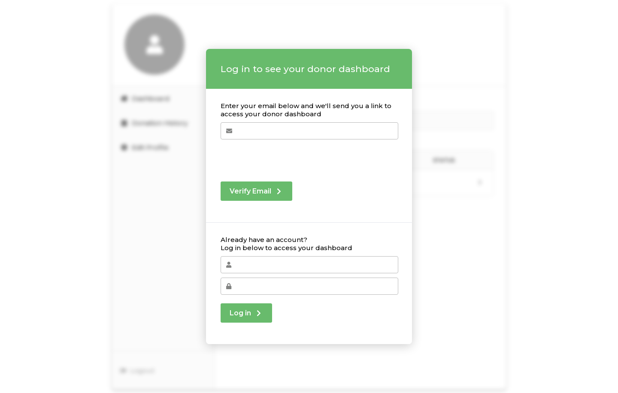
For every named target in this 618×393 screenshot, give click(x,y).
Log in (246, 313)
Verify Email (256, 191)
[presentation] (286, 156)
